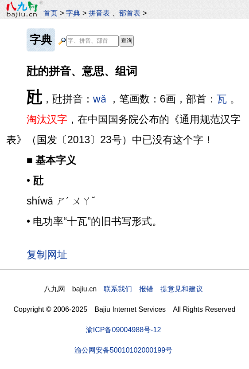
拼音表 (99, 13)
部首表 (129, 13)
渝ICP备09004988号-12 (123, 330)
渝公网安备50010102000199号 (123, 350)
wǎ (99, 99)
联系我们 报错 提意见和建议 (153, 289)
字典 (73, 13)
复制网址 (50, 254)
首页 (50, 13)
